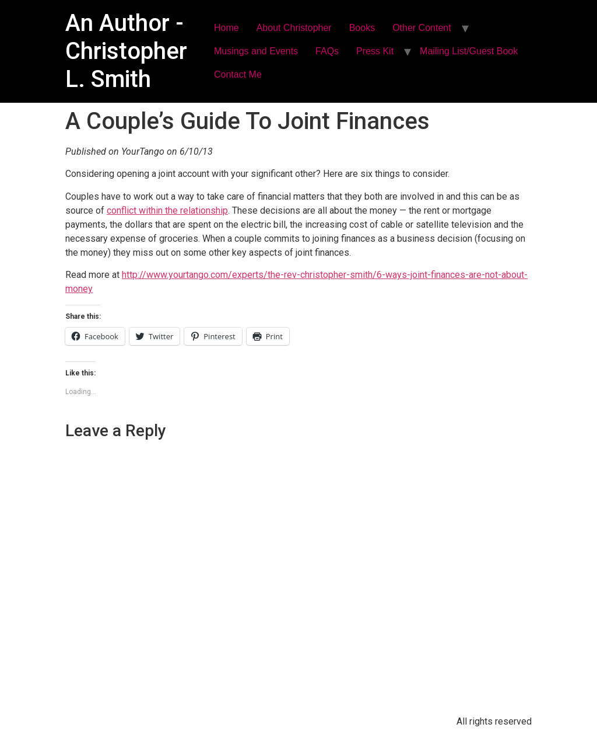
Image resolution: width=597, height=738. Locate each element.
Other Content (421, 28)
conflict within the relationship (167, 210)
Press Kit (375, 51)
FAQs (327, 51)
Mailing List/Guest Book (469, 51)
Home (226, 28)
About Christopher (294, 28)
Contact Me (238, 74)
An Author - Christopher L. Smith (126, 51)
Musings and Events (256, 51)
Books (362, 28)
